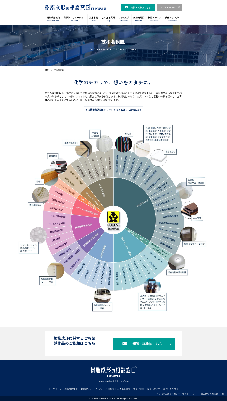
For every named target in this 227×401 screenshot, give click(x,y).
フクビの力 (124, 19)
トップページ (54, 389)
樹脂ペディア (154, 19)
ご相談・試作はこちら (140, 7)
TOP (47, 70)
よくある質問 (108, 19)
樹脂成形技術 (53, 19)
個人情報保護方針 (209, 394)
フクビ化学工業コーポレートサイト (171, 394)
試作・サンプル (172, 19)
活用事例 (93, 19)
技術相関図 (138, 19)
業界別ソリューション (74, 19)
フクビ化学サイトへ (167, 7)
